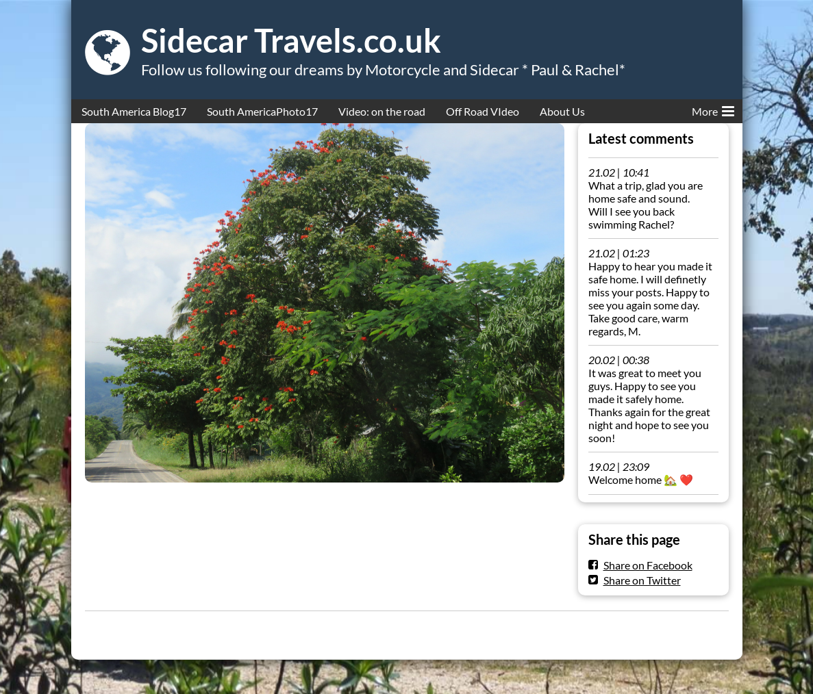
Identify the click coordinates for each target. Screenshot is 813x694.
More (713, 108)
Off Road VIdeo (482, 111)
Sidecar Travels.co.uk (291, 40)
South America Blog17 (134, 111)
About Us (562, 111)
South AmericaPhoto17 (262, 111)
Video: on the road (381, 111)
